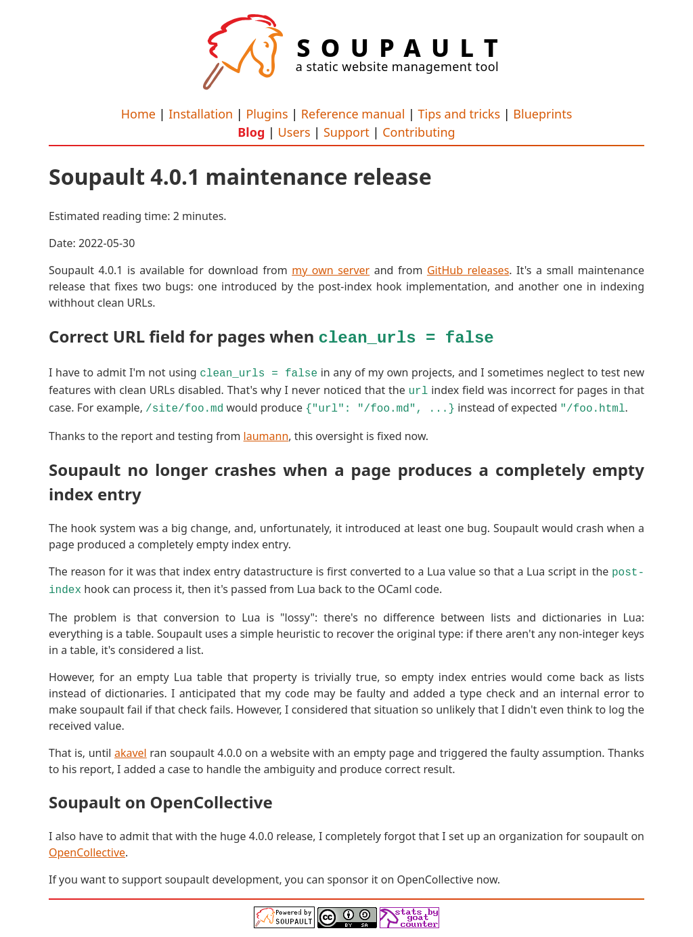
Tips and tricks (459, 114)
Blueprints (542, 114)
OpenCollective (87, 843)
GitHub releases (468, 270)
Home (138, 114)
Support (346, 132)
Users (294, 132)
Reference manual (353, 114)
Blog (251, 132)
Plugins (267, 114)
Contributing (418, 132)
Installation (201, 114)
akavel (130, 744)
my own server (331, 270)
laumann (266, 429)
